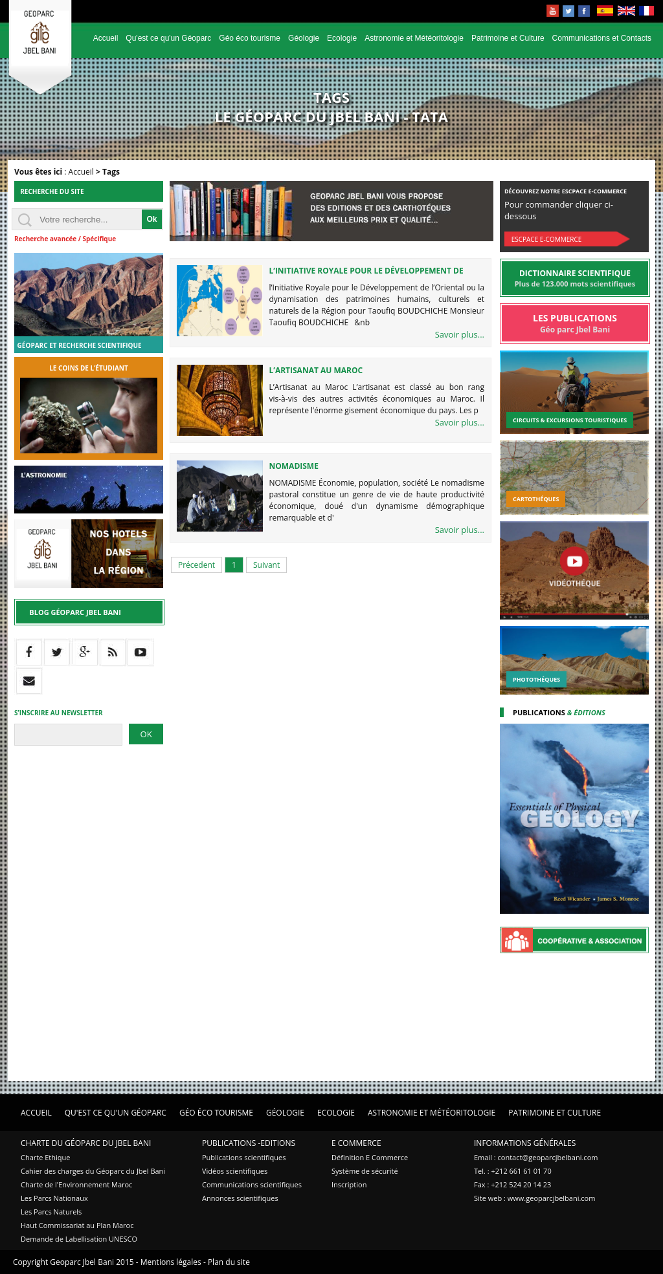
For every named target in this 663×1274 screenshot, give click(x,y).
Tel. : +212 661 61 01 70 (513, 1171)
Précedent (196, 564)
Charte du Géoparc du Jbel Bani (86, 1143)
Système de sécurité (365, 1171)
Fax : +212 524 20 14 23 (512, 1184)
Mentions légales (170, 1262)
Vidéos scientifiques (234, 1171)
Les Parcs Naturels (51, 1211)
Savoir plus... (459, 334)
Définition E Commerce (370, 1157)
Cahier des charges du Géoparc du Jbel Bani (93, 1171)
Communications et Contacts (601, 38)
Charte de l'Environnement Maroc (76, 1184)
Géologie (303, 38)
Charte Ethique (45, 1157)
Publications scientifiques (244, 1157)
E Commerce (356, 1143)
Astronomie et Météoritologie (414, 38)
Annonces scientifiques (240, 1198)
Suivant (266, 564)
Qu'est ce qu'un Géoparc (168, 38)
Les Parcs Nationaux (54, 1198)
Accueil (105, 38)
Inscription (349, 1184)
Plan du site (229, 1262)
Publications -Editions (248, 1143)
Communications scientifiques (252, 1184)
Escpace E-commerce (546, 239)
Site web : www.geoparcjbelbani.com (534, 1198)
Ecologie (342, 38)
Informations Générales (525, 1143)
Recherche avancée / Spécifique (65, 238)
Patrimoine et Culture (508, 38)
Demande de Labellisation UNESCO (79, 1239)
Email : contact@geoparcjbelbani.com (536, 1157)
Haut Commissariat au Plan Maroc (77, 1225)
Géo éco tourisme (249, 38)
